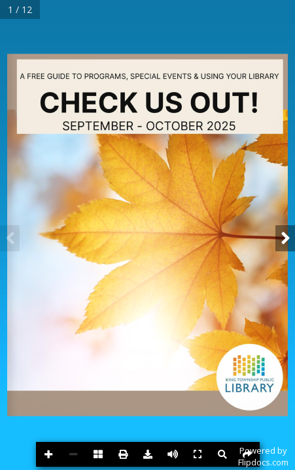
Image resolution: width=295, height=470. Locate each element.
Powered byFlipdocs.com (263, 456)
